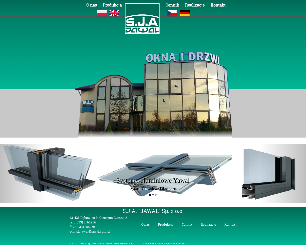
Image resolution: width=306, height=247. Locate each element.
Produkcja (112, 5)
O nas (91, 5)
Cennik (172, 5)
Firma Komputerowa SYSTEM (170, 243)
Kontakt (218, 5)
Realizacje (195, 5)
